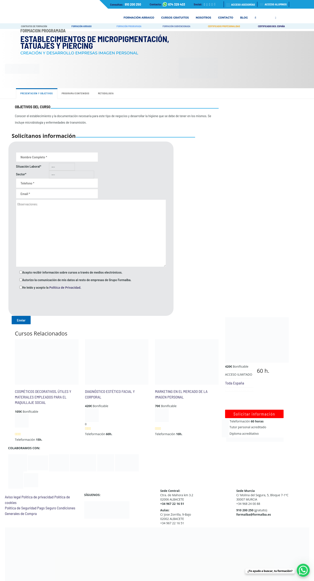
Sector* (21, 174)
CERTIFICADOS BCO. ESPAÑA (271, 26)
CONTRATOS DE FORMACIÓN (34, 26)
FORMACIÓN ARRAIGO (81, 26)
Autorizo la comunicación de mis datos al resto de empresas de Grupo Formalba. (76, 280)
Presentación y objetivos (37, 93)
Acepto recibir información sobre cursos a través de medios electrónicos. (72, 272)
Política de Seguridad (20, 507)
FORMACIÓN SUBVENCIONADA (176, 26)
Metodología (106, 93)
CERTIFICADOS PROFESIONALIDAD (224, 26)
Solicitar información (254, 413)
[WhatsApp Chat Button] (303, 570)
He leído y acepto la (51, 287)
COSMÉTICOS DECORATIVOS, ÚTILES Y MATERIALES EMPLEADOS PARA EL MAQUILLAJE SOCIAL (43, 397)
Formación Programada (43, 30)
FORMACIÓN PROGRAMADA (129, 26)
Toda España (234, 383)
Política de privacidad (37, 496)
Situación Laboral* (28, 166)
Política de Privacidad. (65, 287)
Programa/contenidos (76, 93)
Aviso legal (13, 496)
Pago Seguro (46, 507)
